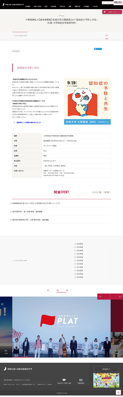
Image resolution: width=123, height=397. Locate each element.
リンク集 (23, 380)
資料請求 (106, 370)
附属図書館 (80, 382)
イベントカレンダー (22, 35)
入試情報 (27, 6)
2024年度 (82, 250)
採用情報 (14, 380)
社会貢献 (53, 6)
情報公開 (6, 380)
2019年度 (82, 267)
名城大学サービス (41, 383)
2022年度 (82, 257)
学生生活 (62, 6)
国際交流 (77, 6)
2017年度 (82, 274)
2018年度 (82, 270)
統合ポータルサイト (9, 383)
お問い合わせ (33, 380)
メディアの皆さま (45, 380)
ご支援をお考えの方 (112, 12)
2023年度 (82, 254)
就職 (70, 6)
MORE (95, 6)
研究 (46, 6)
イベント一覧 (96, 199)
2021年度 (82, 260)
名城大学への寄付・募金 (64, 382)
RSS (107, 199)
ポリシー (18, 383)
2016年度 (82, 277)
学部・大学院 (37, 6)
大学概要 (86, 6)
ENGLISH (50, 383)
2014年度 (82, 284)
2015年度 (82, 280)
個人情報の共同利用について (28, 383)
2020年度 (82, 264)
